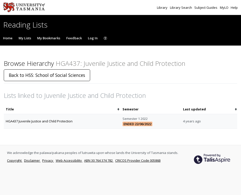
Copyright (14, 160)
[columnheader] (62, 109)
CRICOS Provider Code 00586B (138, 160)
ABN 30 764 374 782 (98, 160)
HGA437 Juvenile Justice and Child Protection (39, 121)
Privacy (48, 160)
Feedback (74, 38)
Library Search (181, 7)
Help (234, 7)
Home (8, 38)
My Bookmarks (48, 38)
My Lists (25, 38)
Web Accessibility (69, 160)
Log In (93, 38)
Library (162, 7)
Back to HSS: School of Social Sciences (47, 75)
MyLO (224, 7)
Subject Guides (206, 7)
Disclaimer (32, 160)
